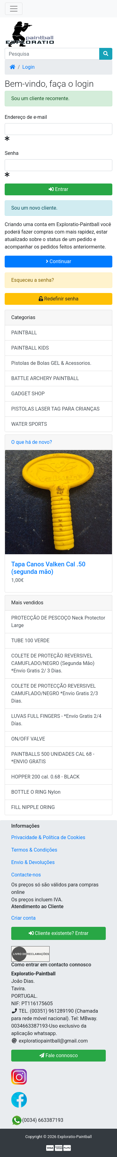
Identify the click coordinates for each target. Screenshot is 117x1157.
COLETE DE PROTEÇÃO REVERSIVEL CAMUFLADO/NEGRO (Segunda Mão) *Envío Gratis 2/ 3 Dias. (53, 663)
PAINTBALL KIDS (30, 348)
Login (28, 67)
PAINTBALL (24, 333)
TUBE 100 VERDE (30, 641)
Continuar (58, 261)
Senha (11, 153)
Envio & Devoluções (33, 862)
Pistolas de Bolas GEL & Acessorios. (51, 363)
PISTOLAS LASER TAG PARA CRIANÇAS (55, 409)
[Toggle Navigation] (13, 8)
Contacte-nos (26, 875)
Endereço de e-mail (26, 117)
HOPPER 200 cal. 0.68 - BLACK (45, 777)
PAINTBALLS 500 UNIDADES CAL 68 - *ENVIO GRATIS (52, 757)
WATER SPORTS (29, 424)
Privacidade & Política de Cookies (48, 837)
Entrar (58, 189)
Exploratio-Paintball (74, 1136)
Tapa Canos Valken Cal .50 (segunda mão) (48, 567)
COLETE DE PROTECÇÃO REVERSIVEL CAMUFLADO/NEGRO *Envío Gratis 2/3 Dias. (54, 693)
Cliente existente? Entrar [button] (59, 933)
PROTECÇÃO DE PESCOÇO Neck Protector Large (58, 621)
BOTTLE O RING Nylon (36, 792)
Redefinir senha (59, 299)
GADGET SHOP (28, 394)
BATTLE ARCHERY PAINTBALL (45, 378)
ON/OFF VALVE (28, 739)
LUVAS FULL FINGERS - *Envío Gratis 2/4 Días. (56, 720)
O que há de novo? (31, 442)
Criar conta (23, 918)
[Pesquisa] (52, 54)
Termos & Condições (34, 850)
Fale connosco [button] (58, 1055)
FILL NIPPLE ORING (33, 807)
